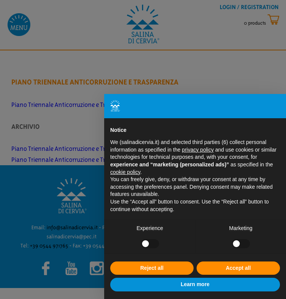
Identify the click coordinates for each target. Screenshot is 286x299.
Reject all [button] (151, 268)
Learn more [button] (195, 284)
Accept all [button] (238, 268)
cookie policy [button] (125, 172)
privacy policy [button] (198, 150)
